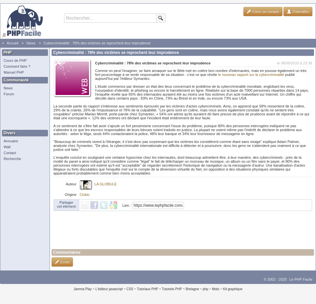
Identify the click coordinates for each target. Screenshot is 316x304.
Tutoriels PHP (172, 289)
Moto (215, 289)
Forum (9, 94)
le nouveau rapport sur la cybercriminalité (251, 75)
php (205, 289)
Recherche (12, 159)
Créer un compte (263, 11)
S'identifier (298, 11)
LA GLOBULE (106, 184)
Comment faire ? (17, 66)
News (30, 43)
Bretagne (192, 289)
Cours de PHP (15, 60)
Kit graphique (232, 289)
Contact (10, 153)
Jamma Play (83, 289)
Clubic (85, 195)
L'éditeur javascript (109, 289)
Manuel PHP (14, 72)
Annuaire (11, 141)
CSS (129, 289)
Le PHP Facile (300, 279)
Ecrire (62, 262)
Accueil (12, 43)
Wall (7, 147)
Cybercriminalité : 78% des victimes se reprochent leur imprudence (96, 43)
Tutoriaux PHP (147, 289)
